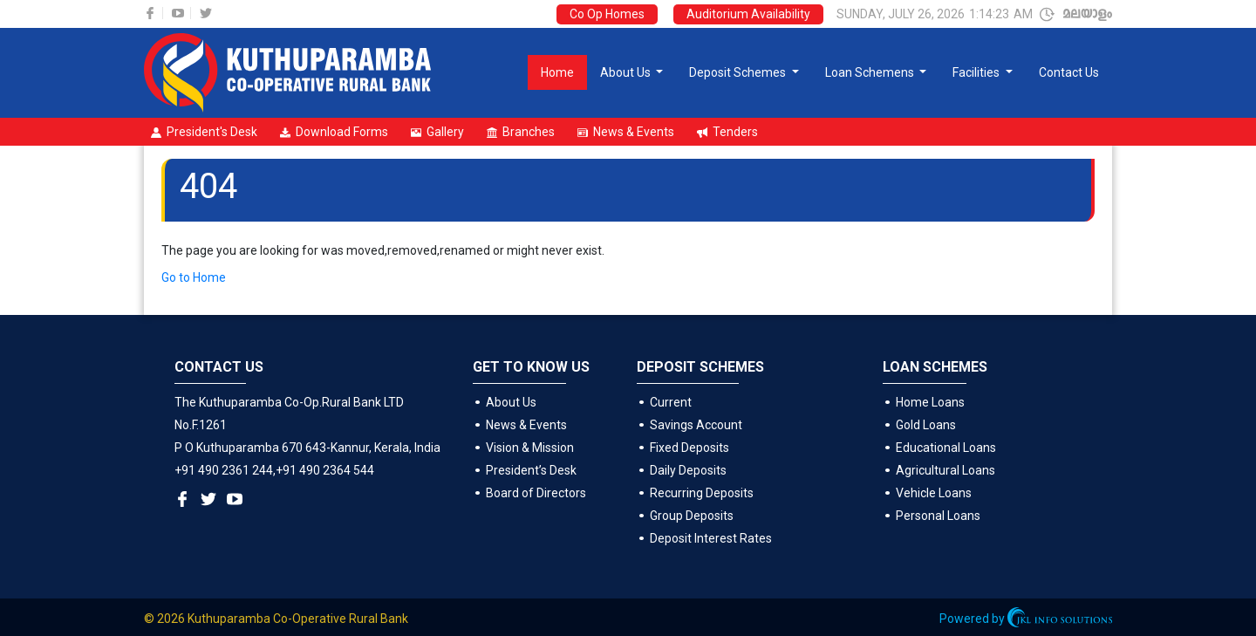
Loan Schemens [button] (871, 72)
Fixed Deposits (689, 448)
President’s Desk (531, 470)
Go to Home (193, 277)
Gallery (437, 132)
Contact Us (1069, 72)
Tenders (727, 132)
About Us (511, 402)
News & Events (625, 132)
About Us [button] (626, 72)
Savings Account (696, 425)
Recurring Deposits (702, 493)
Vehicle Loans (934, 493)
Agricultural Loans (945, 470)
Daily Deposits (688, 470)
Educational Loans (946, 448)
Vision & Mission (530, 448)
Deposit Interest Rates (711, 538)
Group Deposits (692, 516)
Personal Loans (938, 516)
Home (557, 72)
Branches (521, 132)
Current (671, 402)
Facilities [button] (977, 72)
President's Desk (204, 132)
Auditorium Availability (748, 14)
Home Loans (930, 402)
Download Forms (334, 132)
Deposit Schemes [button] (738, 72)
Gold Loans (926, 425)
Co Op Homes (607, 14)
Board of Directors (536, 493)
